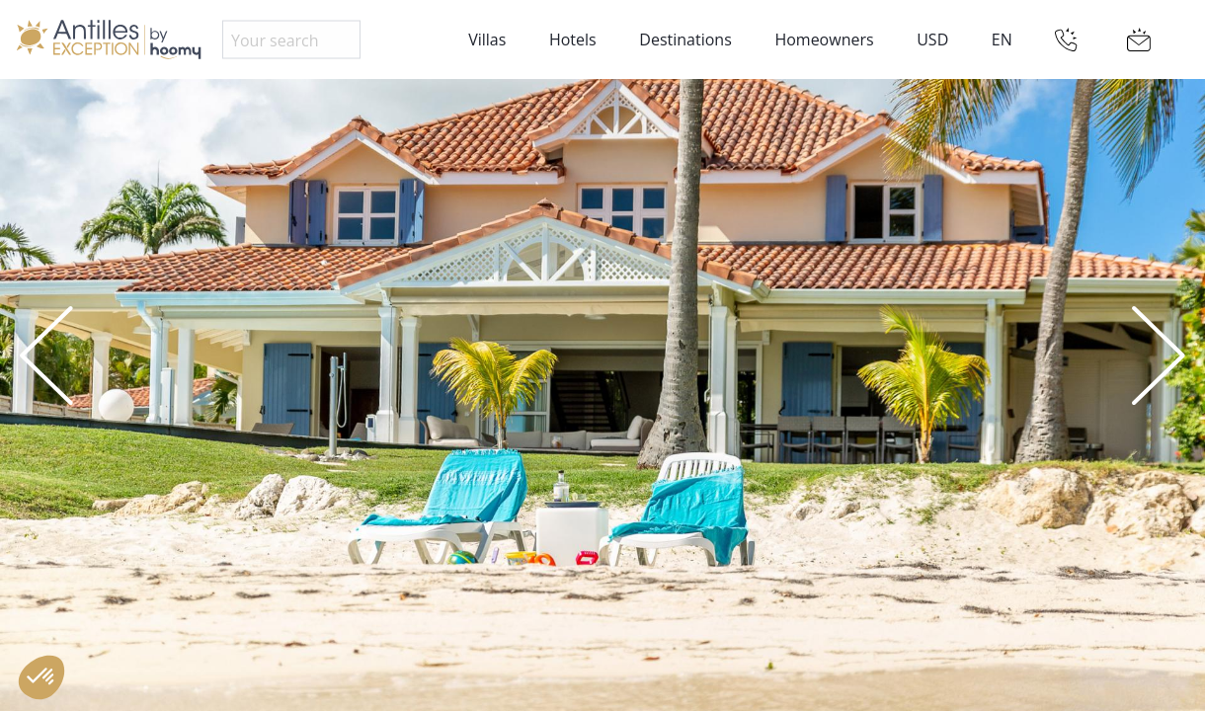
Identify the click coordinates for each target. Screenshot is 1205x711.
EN (1002, 39)
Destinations (685, 39)
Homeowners (823, 39)
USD (932, 39)
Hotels (573, 39)
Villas (487, 39)
